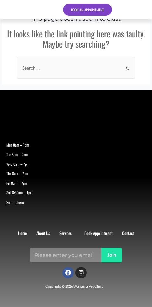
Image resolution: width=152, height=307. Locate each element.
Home (22, 233)
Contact (128, 233)
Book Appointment (98, 233)
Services (65, 233)
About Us (43, 233)
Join (111, 255)
